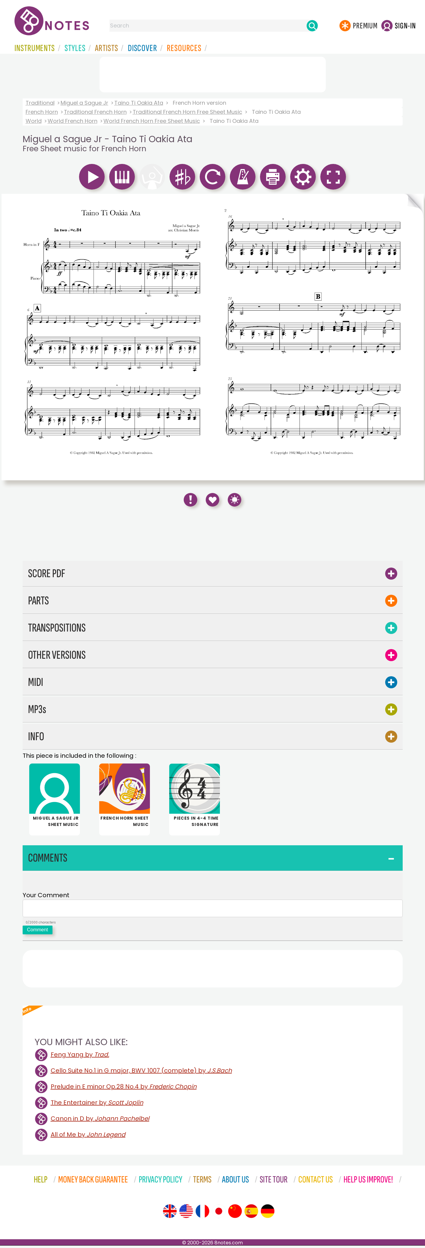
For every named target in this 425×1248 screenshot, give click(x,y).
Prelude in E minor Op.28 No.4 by (124, 1089)
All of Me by (88, 1137)
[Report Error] (190, 500)
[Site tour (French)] (202, 1213)
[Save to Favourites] (212, 500)
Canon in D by (100, 1121)
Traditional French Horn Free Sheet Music (187, 112)
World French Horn (72, 121)
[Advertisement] (212, 73)
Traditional (40, 103)
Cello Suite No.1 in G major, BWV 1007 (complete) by (141, 1073)
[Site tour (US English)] (186, 1213)
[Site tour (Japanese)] (218, 1213)
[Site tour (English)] (169, 1213)
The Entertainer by (97, 1105)
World (34, 121)
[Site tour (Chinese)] (235, 1213)
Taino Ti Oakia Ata (138, 103)
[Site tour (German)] (267, 1213)
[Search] (312, 25)
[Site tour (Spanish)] (251, 1213)
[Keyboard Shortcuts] (234, 500)
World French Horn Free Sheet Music (151, 121)
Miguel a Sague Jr (84, 103)
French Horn (42, 112)
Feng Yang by (80, 1057)
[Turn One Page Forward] (414, 337)
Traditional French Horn (95, 112)
